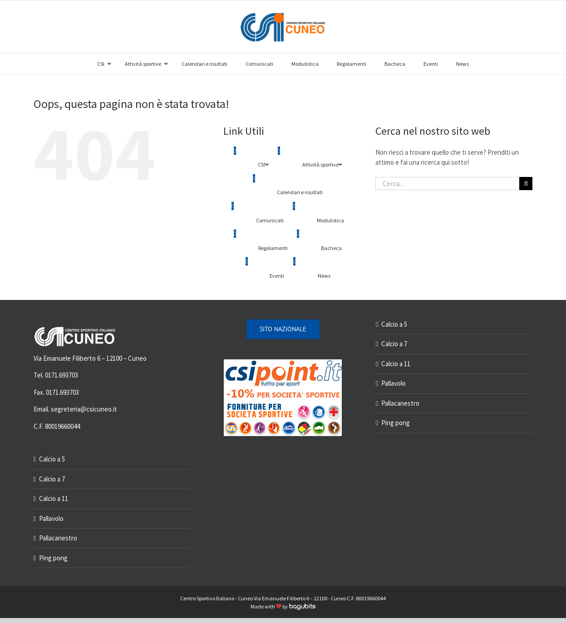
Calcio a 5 (52, 459)
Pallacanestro (58, 538)
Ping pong (53, 558)
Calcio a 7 (52, 479)
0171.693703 (61, 375)
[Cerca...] (447, 183)
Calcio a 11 (53, 498)
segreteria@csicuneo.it (84, 409)
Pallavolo (51, 518)
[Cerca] (525, 183)
